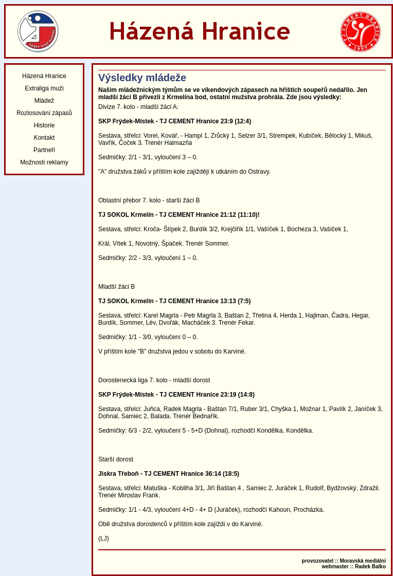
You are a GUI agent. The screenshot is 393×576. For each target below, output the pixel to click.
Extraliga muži (44, 88)
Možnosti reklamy (44, 162)
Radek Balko (370, 566)
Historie (44, 125)
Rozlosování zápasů (44, 113)
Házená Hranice (44, 76)
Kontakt (44, 137)
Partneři (44, 150)
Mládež (44, 100)
